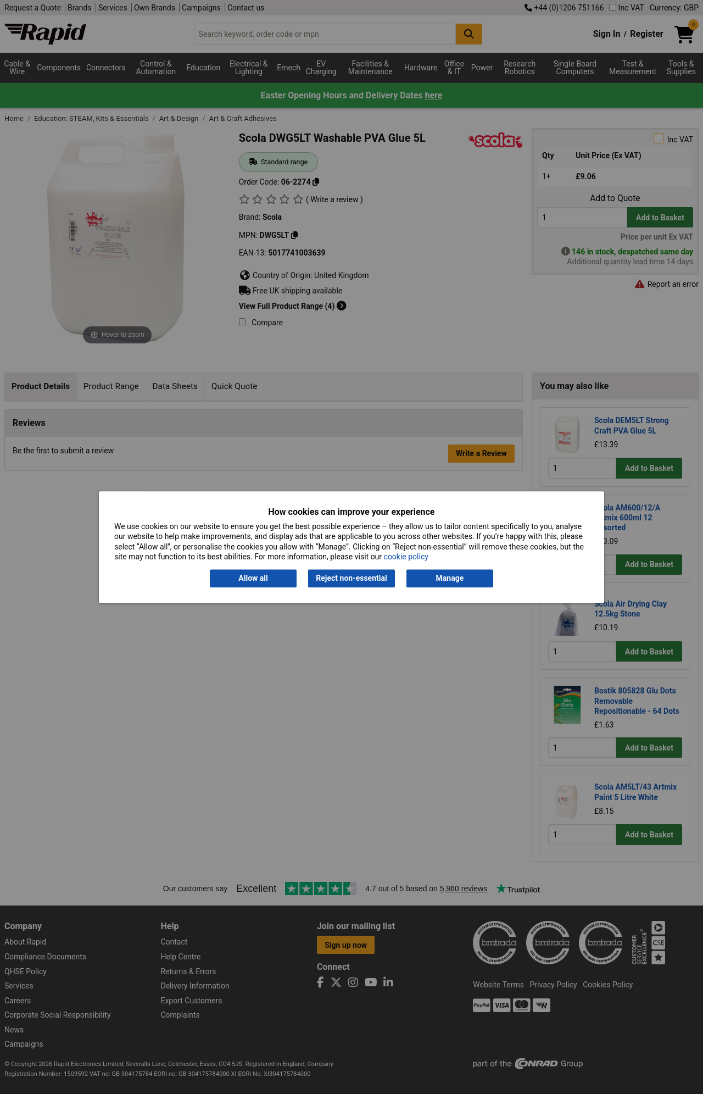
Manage (450, 578)
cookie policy (406, 556)
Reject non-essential (351, 578)
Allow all (252, 578)
